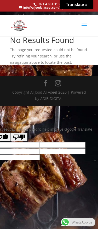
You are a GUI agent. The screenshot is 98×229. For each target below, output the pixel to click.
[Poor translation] (19, 137)
